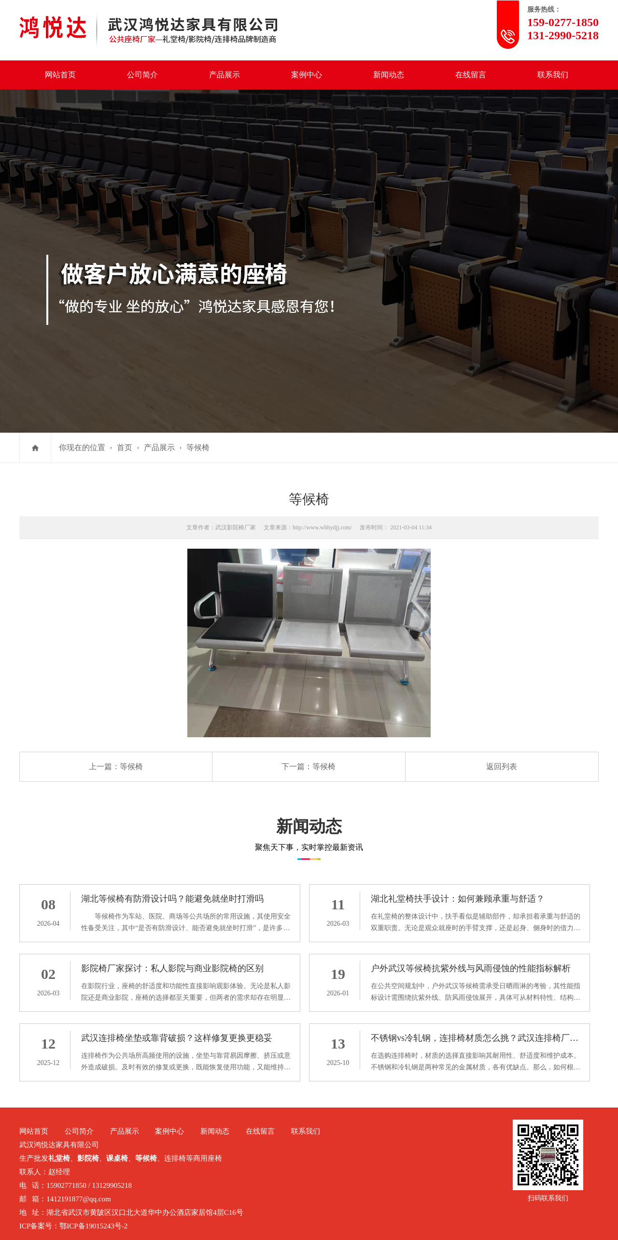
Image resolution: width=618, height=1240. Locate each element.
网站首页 (60, 75)
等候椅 (198, 447)
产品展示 (224, 75)
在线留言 (470, 75)
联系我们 (552, 75)
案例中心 (306, 75)
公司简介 (142, 75)
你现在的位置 (82, 447)
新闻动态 (388, 75)
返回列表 (501, 766)
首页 (124, 447)
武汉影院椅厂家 (235, 527)
